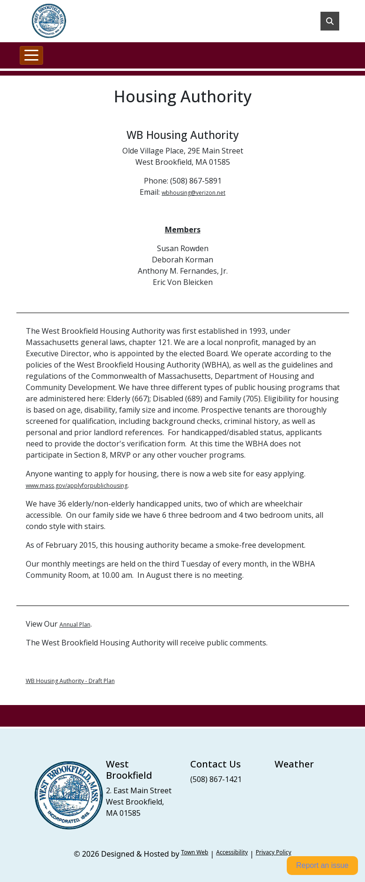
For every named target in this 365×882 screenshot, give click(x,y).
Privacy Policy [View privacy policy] (273, 852)
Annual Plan (75, 625)
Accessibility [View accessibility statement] (232, 852)
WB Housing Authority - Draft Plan (70, 681)
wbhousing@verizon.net (193, 193)
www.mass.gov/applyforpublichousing (76, 486)
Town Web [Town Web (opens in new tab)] (195, 852)
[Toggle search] (329, 21)
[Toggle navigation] (31, 55)
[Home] (48, 21)
